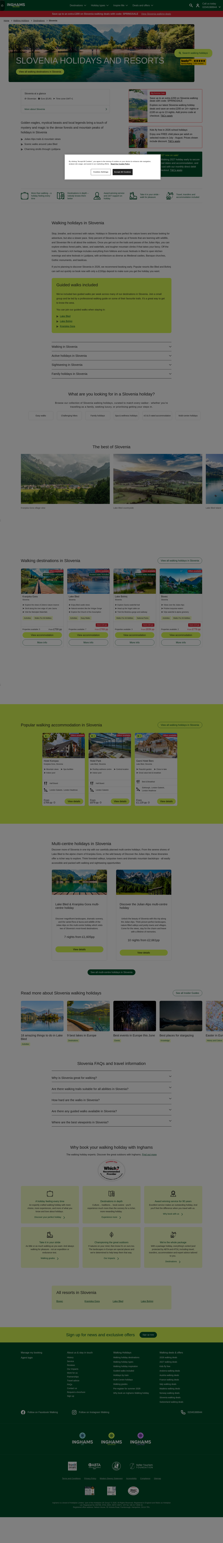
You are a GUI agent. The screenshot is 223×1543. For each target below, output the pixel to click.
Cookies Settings (100, 172)
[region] (112, 167)
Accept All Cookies (122, 172)
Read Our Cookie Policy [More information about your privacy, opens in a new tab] (120, 164)
